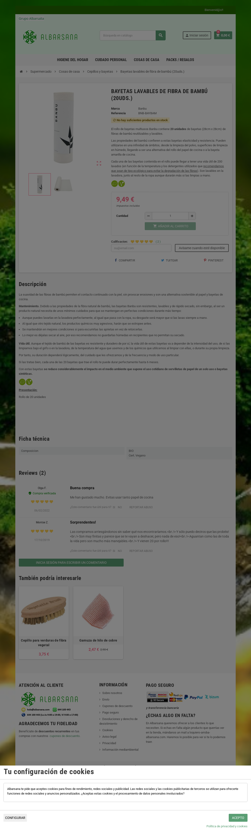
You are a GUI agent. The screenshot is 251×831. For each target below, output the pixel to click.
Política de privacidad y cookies (227, 826)
